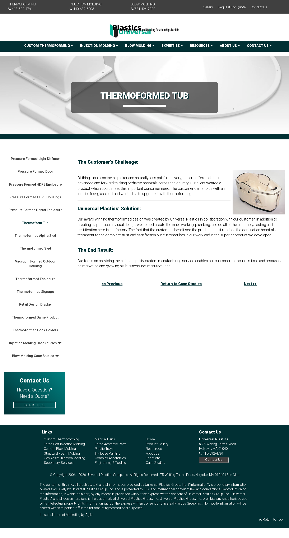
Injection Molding (99, 46)
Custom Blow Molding (60, 449)
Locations (153, 458)
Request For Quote (232, 7)
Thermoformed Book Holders (35, 330)
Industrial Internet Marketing (60, 515)
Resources (201, 46)
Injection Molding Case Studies (33, 343)
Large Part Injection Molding (64, 444)
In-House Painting (107, 453)
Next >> (250, 284)
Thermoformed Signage (35, 292)
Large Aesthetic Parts (110, 444)
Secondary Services (59, 463)
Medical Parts (105, 439)
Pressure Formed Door (35, 171)
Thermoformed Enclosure (35, 279)
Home (150, 439)
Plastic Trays (104, 449)
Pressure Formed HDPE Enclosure (35, 184)
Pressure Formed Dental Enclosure (35, 210)
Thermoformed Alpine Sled (35, 236)
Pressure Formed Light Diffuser (35, 159)
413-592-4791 (22, 9)
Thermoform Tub (35, 223)
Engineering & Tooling (110, 463)
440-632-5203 (83, 9)
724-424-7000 (144, 9)
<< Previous (112, 284)
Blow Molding (139, 46)
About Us (230, 46)
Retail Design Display (35, 304)
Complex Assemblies (110, 458)
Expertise (172, 46)
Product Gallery (157, 444)
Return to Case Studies (181, 284)
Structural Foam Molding (62, 453)
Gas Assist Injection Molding (64, 458)
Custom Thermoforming (48, 46)
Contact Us (259, 7)
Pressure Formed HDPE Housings (35, 197)
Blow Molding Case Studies (33, 356)
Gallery (208, 7)
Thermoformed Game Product (35, 317)
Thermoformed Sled (35, 248)
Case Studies (155, 463)
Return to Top (271, 519)
